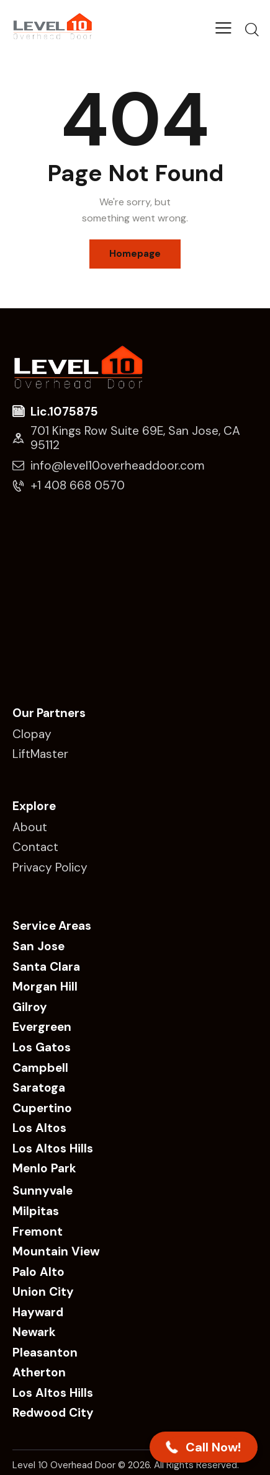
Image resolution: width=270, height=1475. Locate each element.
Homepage (135, 253)
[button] (204, 1447)
